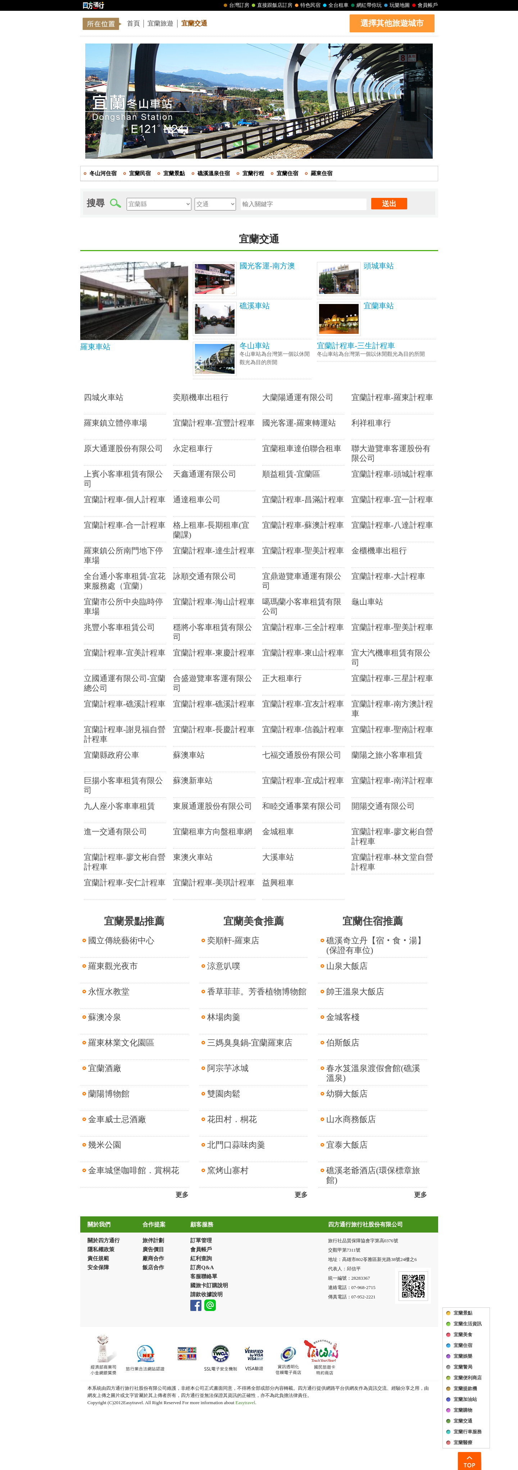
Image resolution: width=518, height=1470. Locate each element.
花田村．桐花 (232, 1119)
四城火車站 (103, 397)
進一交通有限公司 (115, 831)
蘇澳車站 (189, 754)
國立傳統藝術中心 (121, 940)
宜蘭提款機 (465, 1388)
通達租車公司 (197, 499)
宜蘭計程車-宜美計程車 (124, 652)
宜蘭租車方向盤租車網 (212, 831)
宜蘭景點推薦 (134, 921)
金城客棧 (342, 1017)
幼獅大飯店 (347, 1093)
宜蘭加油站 (465, 1399)
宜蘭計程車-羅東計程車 (392, 397)
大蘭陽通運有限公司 (297, 397)
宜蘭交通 (194, 23)
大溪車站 (278, 857)
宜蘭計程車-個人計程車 (124, 499)
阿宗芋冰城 (228, 1068)
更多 (182, 1194)
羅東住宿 (321, 173)
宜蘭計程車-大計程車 (388, 576)
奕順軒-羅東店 (233, 940)
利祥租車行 (371, 422)
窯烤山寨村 (228, 1170)
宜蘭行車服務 (468, 1431)
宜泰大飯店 (347, 1144)
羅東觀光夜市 (113, 966)
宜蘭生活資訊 (468, 1323)
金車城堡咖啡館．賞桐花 (133, 1170)
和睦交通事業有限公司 (301, 806)
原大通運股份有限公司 (123, 448)
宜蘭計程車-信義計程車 (303, 729)
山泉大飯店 (347, 966)
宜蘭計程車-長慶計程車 (214, 729)
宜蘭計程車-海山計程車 (214, 601)
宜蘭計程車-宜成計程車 (303, 780)
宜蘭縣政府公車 (111, 754)
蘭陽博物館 (109, 1093)
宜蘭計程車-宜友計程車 (303, 703)
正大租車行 (282, 678)
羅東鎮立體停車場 (115, 422)
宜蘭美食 (463, 1334)
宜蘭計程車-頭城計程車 (392, 473)
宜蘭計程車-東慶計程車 (214, 652)
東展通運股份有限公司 (212, 806)
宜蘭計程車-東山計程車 (303, 652)
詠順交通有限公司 (204, 576)
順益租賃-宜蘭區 (291, 473)
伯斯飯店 (342, 1042)
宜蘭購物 (463, 1410)
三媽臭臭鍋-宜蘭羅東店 (250, 1042)
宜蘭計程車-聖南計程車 (392, 729)
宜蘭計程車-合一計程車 (124, 525)
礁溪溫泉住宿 (213, 173)
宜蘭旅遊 (160, 23)
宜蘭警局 (463, 1367)
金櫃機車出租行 (379, 550)
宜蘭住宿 (463, 1345)
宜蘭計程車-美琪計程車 (214, 882)
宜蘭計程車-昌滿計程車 (303, 499)
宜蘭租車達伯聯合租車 (301, 448)
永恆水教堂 (109, 991)
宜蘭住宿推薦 (372, 921)
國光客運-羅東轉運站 (299, 422)
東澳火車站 (193, 857)
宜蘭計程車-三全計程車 (303, 627)
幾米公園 (104, 1144)
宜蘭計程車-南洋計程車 (392, 780)
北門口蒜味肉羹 (236, 1144)
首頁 (133, 23)
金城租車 (278, 831)
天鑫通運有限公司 (204, 473)
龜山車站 (367, 601)
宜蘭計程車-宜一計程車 (392, 499)
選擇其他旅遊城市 (392, 23)
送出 (389, 204)
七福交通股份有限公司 (301, 754)
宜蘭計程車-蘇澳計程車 (303, 525)
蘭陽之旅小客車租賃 (387, 754)
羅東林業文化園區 (121, 1042)
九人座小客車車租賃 (119, 806)
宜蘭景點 (463, 1313)
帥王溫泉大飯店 (355, 991)
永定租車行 (193, 448)
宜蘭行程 (253, 173)
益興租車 (278, 882)
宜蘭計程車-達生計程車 (214, 550)
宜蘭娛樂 (463, 1356)
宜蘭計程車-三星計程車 (392, 678)
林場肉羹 (223, 1017)
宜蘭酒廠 (104, 1068)
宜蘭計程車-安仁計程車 (124, 882)
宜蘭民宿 (140, 173)
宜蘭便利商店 (468, 1377)
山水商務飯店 (351, 1119)
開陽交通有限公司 (383, 806)
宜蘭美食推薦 (253, 921)
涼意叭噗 (223, 966)
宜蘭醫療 (463, 1442)
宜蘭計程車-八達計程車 (392, 525)
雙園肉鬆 (223, 1093)
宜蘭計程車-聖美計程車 (303, 550)
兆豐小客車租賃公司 (119, 627)
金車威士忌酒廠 (117, 1119)
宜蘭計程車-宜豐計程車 (214, 422)
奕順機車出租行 (200, 397)
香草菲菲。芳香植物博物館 (256, 991)
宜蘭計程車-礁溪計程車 (124, 703)
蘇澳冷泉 (104, 1017)
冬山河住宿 (103, 173)
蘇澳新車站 (193, 780)
